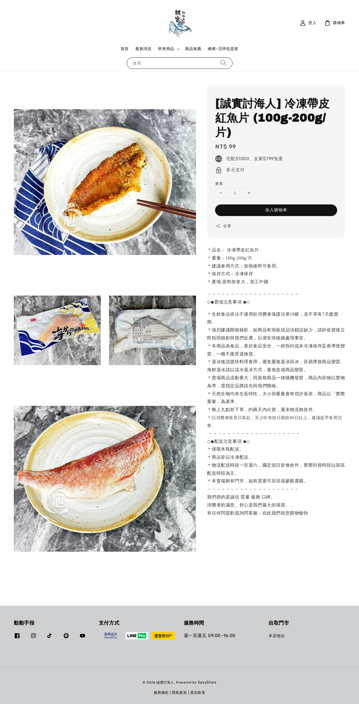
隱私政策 (179, 692)
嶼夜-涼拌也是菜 (223, 48)
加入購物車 (276, 209)
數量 (219, 183)
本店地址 (276, 635)
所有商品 (166, 48)
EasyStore (207, 682)
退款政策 (197, 692)
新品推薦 (193, 48)
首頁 (125, 48)
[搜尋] (223, 63)
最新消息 (143, 48)
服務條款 (161, 692)
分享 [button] (223, 226)
